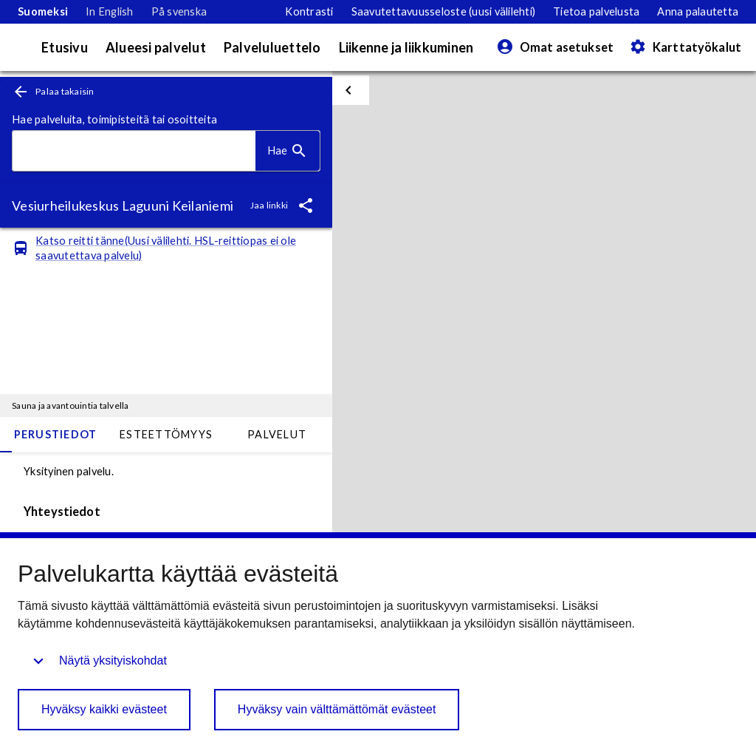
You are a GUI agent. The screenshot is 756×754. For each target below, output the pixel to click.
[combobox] (134, 151)
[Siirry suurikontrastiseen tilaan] (309, 11)
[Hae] (287, 151)
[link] (43, 11)
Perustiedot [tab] (55, 434)
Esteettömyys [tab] (166, 434)
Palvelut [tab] (276, 434)
